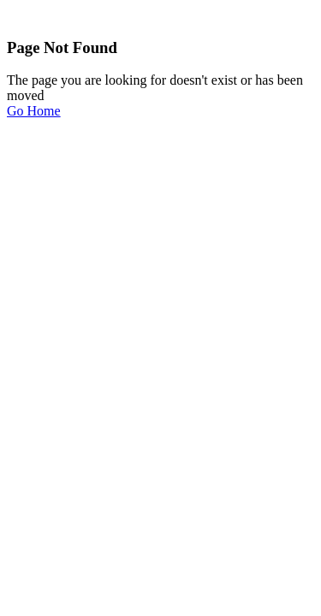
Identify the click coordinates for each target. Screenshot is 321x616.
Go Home (34, 111)
